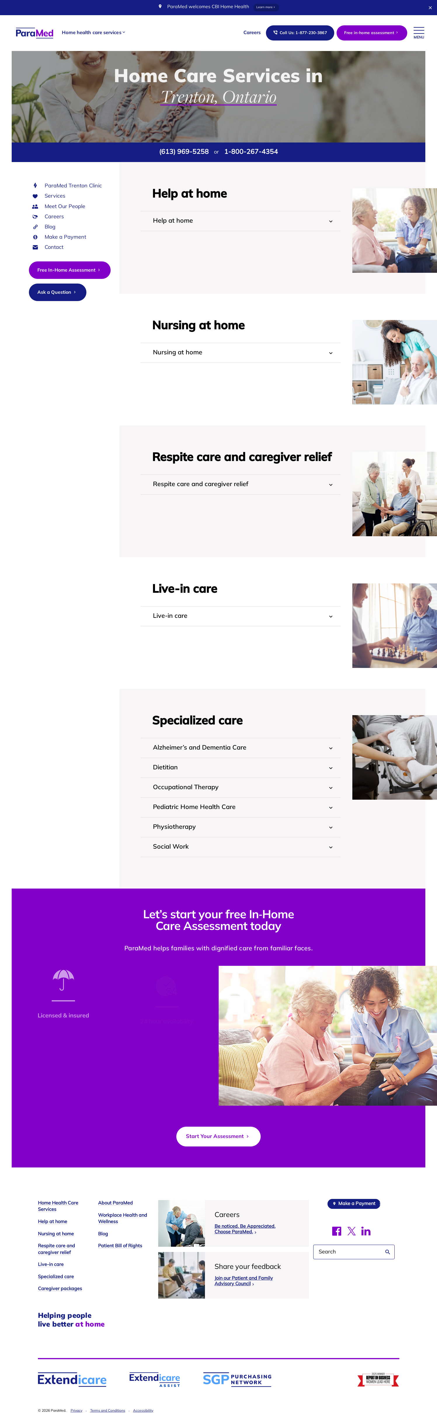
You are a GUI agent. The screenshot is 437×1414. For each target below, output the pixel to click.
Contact (54, 247)
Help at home (52, 1222)
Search (388, 1252)
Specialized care (56, 1277)
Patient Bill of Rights (120, 1246)
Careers (54, 217)
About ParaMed (115, 1203)
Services (55, 196)
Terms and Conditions (107, 1411)
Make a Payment (65, 237)
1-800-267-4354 (251, 152)
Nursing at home (56, 1234)
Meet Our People (65, 207)
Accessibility (143, 1411)
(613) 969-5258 (184, 152)
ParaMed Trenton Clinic (73, 186)
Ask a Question (57, 292)
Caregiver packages (60, 1289)
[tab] (240, 221)
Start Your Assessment (218, 1136)
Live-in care (51, 1264)
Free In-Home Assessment (69, 270)
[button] (94, 33)
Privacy (76, 1411)
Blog (50, 227)
